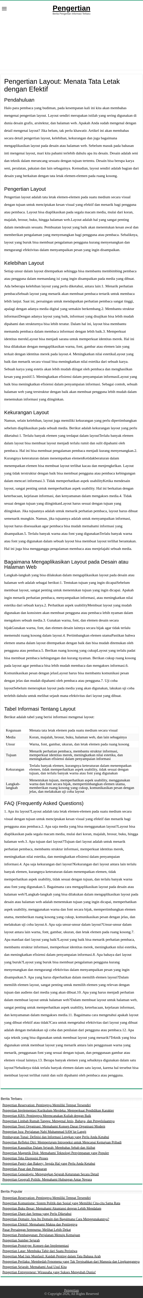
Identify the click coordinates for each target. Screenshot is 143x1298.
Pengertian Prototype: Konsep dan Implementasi (35, 1245)
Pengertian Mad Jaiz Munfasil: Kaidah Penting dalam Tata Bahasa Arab (51, 1256)
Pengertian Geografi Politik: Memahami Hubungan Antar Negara (47, 1179)
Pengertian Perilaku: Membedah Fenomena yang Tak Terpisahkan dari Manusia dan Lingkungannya (71, 1261)
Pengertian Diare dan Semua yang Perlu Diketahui (36, 1214)
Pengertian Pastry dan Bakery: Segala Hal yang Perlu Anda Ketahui (48, 1163)
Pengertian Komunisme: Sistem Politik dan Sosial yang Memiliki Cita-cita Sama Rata (61, 1203)
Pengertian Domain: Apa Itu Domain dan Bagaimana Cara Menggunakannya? (55, 1219)
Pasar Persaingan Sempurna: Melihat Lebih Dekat (36, 1230)
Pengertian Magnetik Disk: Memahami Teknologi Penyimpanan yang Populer (55, 1153)
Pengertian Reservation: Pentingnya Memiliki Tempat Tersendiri (46, 1105)
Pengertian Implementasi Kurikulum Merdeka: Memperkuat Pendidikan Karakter (58, 1110)
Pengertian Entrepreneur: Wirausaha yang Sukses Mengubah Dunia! (49, 1272)
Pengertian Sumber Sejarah (21, 1240)
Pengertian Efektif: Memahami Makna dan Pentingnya (39, 1224)
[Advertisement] (71, 46)
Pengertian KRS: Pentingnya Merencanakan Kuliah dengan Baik (46, 1116)
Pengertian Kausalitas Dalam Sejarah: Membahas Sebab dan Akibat (48, 1147)
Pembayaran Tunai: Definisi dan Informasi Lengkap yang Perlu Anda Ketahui (55, 1137)
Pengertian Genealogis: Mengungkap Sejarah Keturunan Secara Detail (50, 1174)
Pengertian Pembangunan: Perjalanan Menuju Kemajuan (41, 1235)
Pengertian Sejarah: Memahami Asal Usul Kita (34, 1267)
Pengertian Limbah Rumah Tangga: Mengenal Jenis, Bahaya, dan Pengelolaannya (58, 1121)
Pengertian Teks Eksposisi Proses (25, 1158)
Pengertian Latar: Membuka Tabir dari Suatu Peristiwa (39, 1251)
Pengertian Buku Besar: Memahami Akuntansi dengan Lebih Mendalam (51, 1208)
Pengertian (71, 8)
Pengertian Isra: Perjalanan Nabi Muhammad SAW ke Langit (44, 1132)
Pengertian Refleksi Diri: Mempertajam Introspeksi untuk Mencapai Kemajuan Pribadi (61, 1142)
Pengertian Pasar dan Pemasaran (24, 1169)
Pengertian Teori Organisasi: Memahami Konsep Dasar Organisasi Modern (53, 1126)
